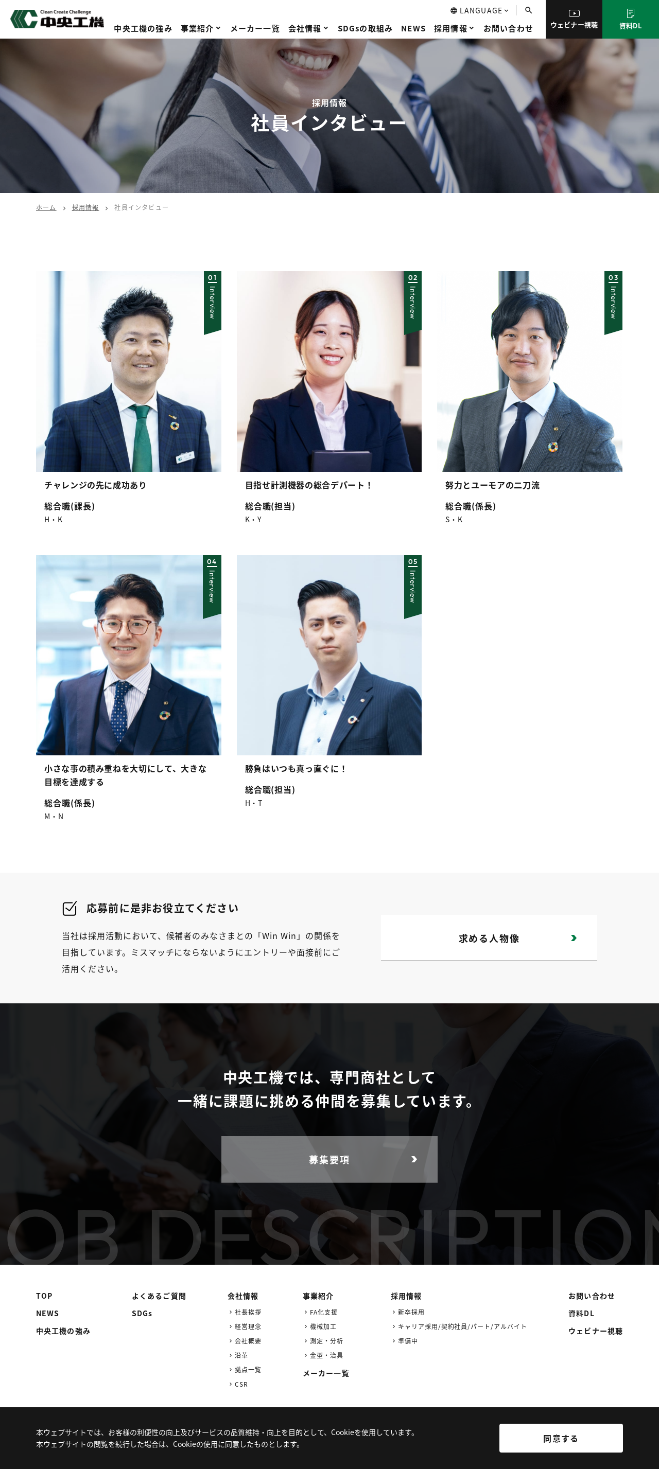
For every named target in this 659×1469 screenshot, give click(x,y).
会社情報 (305, 28)
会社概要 (248, 1340)
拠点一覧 (248, 1369)
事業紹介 (197, 28)
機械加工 (323, 1326)
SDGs (142, 1313)
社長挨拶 (248, 1311)
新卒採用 (411, 1311)
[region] (329, 1445)
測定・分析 (326, 1340)
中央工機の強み (143, 28)
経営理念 (248, 1326)
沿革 (241, 1355)
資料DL (630, 19)
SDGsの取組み (365, 28)
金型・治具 (326, 1355)
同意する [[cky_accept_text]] (561, 1438)
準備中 (408, 1340)
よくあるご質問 (159, 1295)
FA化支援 (324, 1311)
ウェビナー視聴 (574, 19)
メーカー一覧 (255, 28)
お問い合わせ (508, 28)
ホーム (46, 207)
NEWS (413, 28)
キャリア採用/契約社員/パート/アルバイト (462, 1326)
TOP (44, 1295)
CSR (241, 1383)
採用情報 (450, 28)
